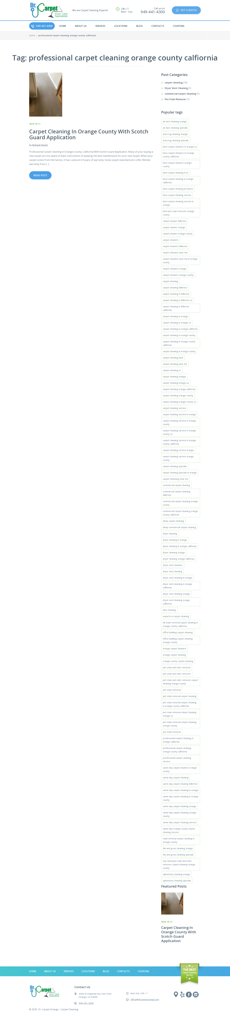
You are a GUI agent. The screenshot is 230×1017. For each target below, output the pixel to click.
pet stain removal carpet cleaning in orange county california (179, 704)
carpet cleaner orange (174, 227)
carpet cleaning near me (175, 363)
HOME (62, 26)
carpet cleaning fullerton (175, 287)
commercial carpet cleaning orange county (180, 503)
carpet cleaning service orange (178, 450)
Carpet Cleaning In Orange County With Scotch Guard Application (178, 934)
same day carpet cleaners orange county (180, 769)
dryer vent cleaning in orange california (177, 585)
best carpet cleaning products (178, 188)
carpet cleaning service (174, 408)
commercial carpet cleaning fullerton (176, 493)
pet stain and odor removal (176, 667)
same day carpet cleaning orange (179, 806)
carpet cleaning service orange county (178, 458)
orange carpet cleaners (174, 648)
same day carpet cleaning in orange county (180, 798)
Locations (120, 26)
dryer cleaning (170, 533)
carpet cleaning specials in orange (180, 472)
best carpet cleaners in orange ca (180, 146)
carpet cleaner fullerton (174, 220)
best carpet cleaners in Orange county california (178, 154)
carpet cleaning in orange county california (179, 343)
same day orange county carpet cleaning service (179, 830)
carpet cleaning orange (174, 376)
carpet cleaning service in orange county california (179, 442)
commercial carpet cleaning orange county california (180, 513)
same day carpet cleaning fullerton (180, 783)
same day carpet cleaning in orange (180, 790)
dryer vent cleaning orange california (176, 602)
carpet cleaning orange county (178, 395)
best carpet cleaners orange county (177, 164)
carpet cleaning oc (172, 370)
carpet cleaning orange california (179, 389)
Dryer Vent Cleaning (176, 88)
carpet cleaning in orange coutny (179, 351)
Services (100, 26)
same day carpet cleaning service (179, 822)
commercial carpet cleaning (180, 93)
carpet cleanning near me (175, 478)
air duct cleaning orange (175, 121)
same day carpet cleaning (175, 777)
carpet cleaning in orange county (179, 335)
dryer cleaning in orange (175, 539)
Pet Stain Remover (175, 99)
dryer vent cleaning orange (176, 593)
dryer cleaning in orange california (179, 546)
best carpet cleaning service (177, 195)
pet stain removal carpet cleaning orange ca (179, 714)
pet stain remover (172, 731)
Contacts (157, 26)
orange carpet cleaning (174, 654)
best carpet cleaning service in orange (178, 203)
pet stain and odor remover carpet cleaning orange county (180, 681)
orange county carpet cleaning (178, 661)
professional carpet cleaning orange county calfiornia (177, 750)
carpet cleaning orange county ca (179, 401)
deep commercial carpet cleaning (179, 527)
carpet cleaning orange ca (176, 382)
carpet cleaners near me (175, 252)
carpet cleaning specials (175, 466)
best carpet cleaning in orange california (178, 180)
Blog (139, 26)
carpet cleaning (173, 82)
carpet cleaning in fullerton (176, 293)
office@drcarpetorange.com (145, 999)
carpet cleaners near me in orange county (180, 260)
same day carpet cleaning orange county (179, 814)
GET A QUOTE (186, 10)
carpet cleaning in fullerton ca (177, 300)
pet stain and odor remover (177, 673)
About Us (81, 26)
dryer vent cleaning (172, 571)
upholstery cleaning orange (176, 874)
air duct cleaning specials (175, 127)
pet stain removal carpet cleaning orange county (179, 724)
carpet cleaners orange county (178, 274)
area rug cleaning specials (176, 140)
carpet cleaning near (173, 357)
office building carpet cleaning (178, 632)
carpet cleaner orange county (177, 233)
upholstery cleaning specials (177, 880)
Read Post (40, 175)
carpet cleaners (171, 239)
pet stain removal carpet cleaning (179, 696)
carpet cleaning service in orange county (179, 422)
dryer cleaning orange (174, 552)
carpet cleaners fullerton (175, 246)
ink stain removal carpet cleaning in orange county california (180, 624)
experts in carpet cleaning (176, 616)
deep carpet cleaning (173, 520)
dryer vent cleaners (173, 565)
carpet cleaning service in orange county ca (179, 432)
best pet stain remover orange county (178, 213)
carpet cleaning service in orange (179, 414)
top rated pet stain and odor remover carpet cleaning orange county (179, 864)
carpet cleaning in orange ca (177, 322)
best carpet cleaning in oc (175, 172)
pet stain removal (172, 689)
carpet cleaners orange (174, 268)
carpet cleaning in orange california (180, 328)
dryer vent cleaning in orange (177, 577)
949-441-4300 (42, 26)
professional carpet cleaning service (177, 759)
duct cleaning (169, 609)
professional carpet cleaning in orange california (178, 740)
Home (32, 35)
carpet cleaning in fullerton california (176, 308)
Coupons (178, 26)
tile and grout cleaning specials (178, 854)
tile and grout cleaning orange (178, 848)
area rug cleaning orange (175, 134)
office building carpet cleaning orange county (178, 640)
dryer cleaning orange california (178, 558)
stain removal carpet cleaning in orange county (179, 840)
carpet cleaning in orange (175, 316)
